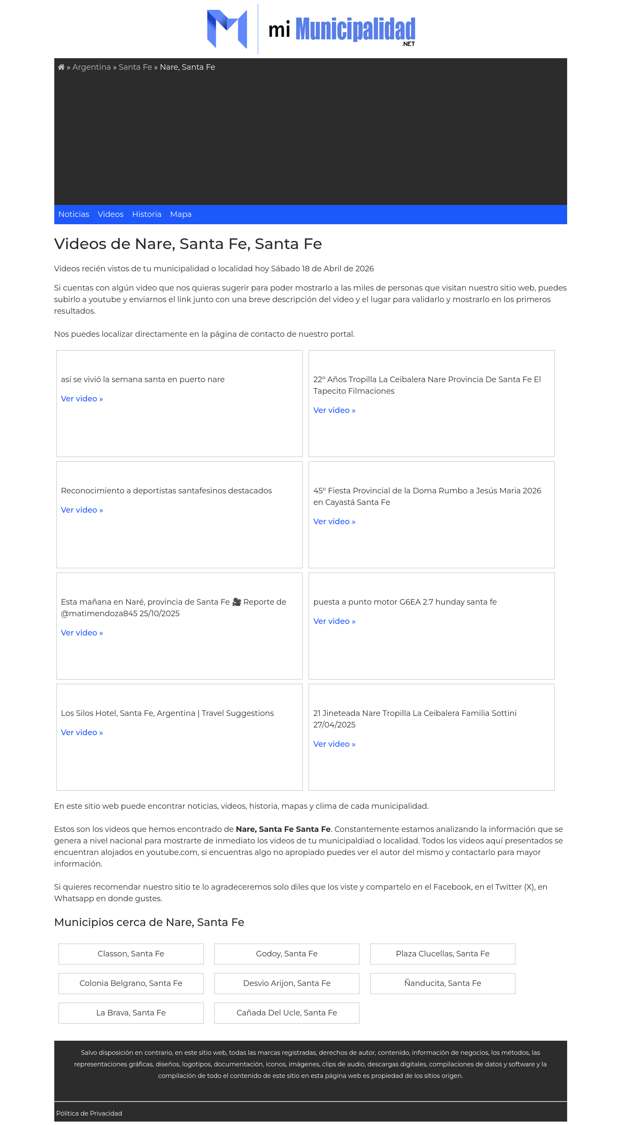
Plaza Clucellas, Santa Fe (442, 954)
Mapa (181, 214)
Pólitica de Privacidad (89, 1113)
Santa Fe (135, 67)
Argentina (92, 67)
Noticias (74, 214)
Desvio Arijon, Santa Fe (287, 983)
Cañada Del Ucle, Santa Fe (286, 1013)
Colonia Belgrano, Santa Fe (130, 983)
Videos (111, 214)
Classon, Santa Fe (131, 954)
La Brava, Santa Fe (131, 1013)
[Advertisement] (312, 137)
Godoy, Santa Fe (287, 954)
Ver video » (82, 399)
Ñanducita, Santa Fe (443, 983)
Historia (147, 214)
